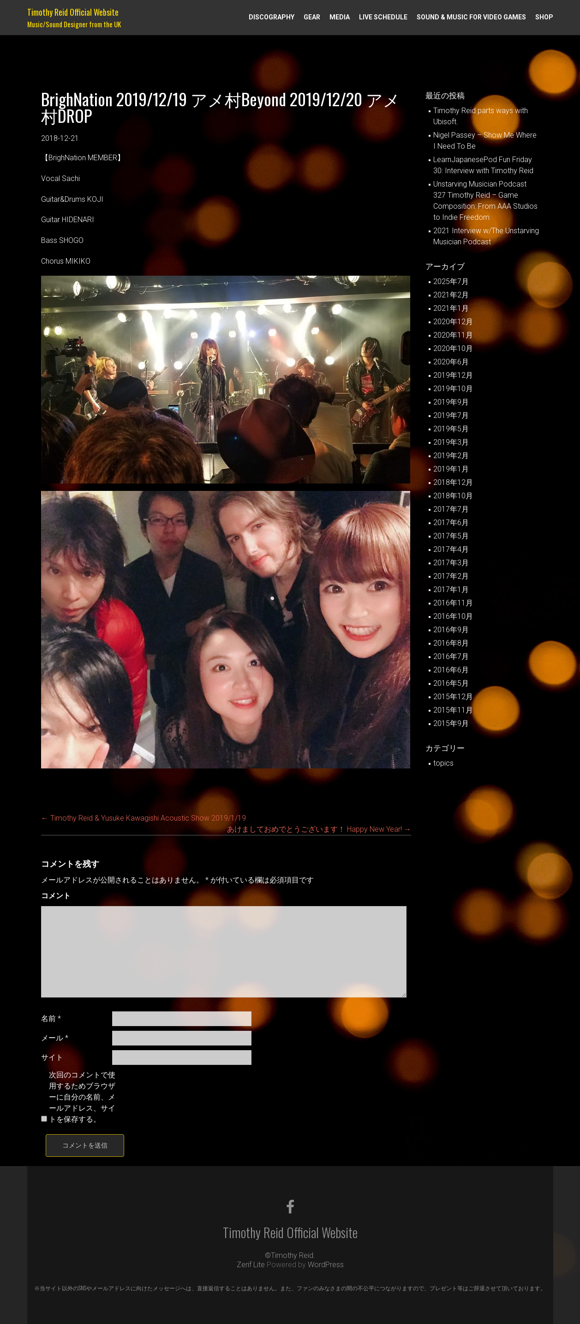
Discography (271, 17)
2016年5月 (451, 683)
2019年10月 (453, 388)
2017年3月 (451, 562)
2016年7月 (451, 656)
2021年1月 (451, 308)
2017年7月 (451, 509)
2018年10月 (453, 495)
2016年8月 (451, 643)
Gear (312, 17)
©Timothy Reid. (290, 1255)
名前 (51, 1018)
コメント (56, 895)
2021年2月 (451, 294)
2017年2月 (451, 576)
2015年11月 (453, 710)
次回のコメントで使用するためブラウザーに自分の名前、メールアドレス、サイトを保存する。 (82, 1097)
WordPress (326, 1264)
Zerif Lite (252, 1264)
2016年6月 (451, 669)
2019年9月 (451, 402)
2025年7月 (451, 281)
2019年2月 (451, 455)
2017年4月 (451, 549)
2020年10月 (453, 348)
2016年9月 (451, 629)
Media (339, 17)
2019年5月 (451, 428)
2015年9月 (451, 723)
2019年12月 (453, 375)
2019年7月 (451, 415)
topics (443, 763)
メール (54, 1038)
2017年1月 (451, 589)
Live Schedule (383, 17)
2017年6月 (451, 522)
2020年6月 (451, 361)
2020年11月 (453, 335)
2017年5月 (451, 536)
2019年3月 (451, 442)
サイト (52, 1057)
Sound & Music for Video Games (471, 17)
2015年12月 (453, 696)
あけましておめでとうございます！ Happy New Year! (319, 829)
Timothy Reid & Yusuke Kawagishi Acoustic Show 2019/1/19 (143, 818)
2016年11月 (453, 603)
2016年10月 (453, 616)
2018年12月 (453, 482)
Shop (544, 17)
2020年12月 (453, 321)
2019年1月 (451, 469)
